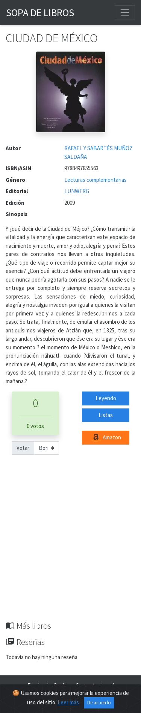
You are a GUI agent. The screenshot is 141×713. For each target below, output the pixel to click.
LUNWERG (76, 191)
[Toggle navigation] (125, 12)
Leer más (68, 702)
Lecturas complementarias (95, 179)
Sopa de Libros (40, 12)
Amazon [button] (105, 438)
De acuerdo (99, 702)
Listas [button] (106, 415)
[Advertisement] (70, 546)
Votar (23, 447)
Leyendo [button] (106, 398)
